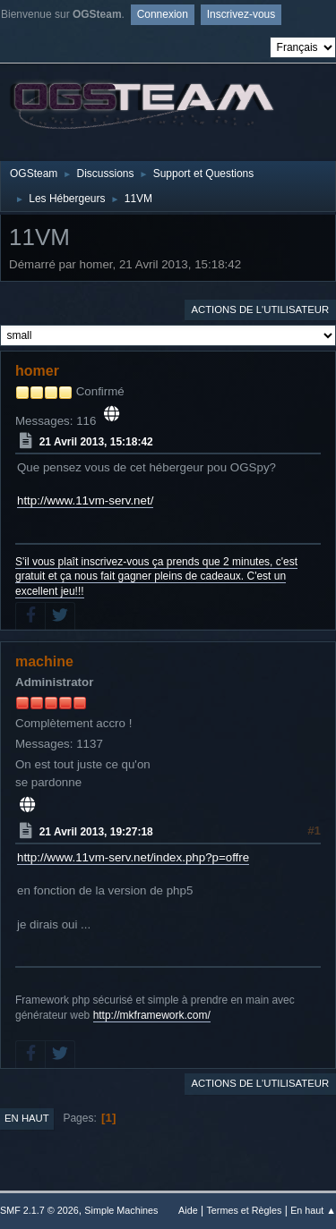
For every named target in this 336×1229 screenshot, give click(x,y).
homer (37, 370)
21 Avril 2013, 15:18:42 (96, 442)
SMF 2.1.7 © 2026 (39, 1210)
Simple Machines (121, 1210)
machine (44, 661)
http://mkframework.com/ (152, 1015)
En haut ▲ (313, 1210)
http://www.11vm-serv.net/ (85, 500)
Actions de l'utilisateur (260, 309)
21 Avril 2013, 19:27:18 (96, 832)
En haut (26, 1118)
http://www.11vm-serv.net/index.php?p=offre (133, 857)
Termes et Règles (243, 1210)
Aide (188, 1210)
